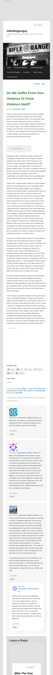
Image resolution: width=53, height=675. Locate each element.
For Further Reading (13, 72)
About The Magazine (20, 67)
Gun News (26, 72)
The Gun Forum (12, 77)
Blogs (24, 388)
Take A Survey (37, 72)
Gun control (38, 388)
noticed (25, 129)
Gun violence (28, 390)
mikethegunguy (17, 30)
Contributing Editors (37, 67)
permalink (19, 393)
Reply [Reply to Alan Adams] (12, 434)
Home (9, 67)
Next (44, 84)
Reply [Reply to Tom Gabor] (12, 497)
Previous (36, 84)
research (31, 198)
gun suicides (18, 390)
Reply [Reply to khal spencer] (12, 579)
